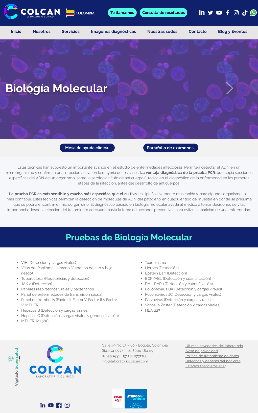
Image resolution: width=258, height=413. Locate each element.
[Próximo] (229, 88)
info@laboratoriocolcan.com (125, 361)
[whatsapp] (253, 12)
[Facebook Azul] (59, 405)
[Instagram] (236, 12)
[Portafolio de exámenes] (171, 147)
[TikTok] (245, 12)
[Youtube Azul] (51, 405)
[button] (163, 12)
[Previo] (28, 88)
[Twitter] (210, 12)
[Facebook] (227, 12)
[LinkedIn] (202, 12)
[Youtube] (219, 12)
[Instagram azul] (67, 405)
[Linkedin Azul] (43, 405)
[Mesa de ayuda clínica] (87, 147)
